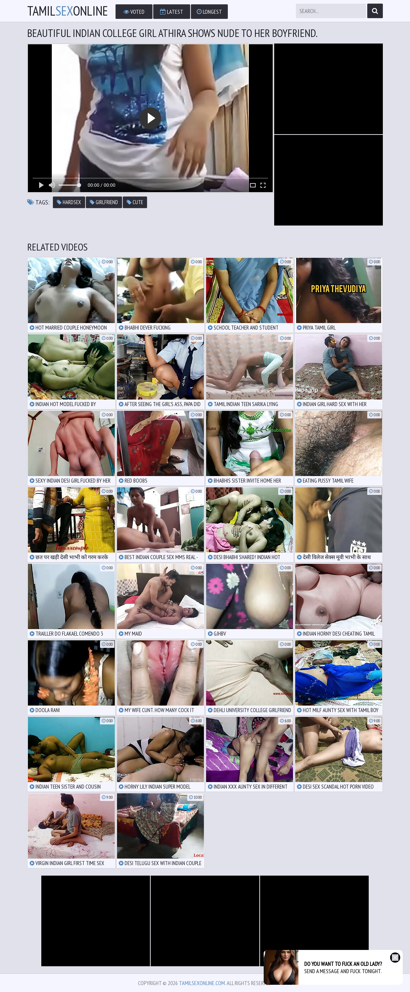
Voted (134, 11)
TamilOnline (67, 11)
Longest (209, 11)
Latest (171, 11)
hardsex (69, 202)
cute (135, 202)
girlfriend (104, 202)
